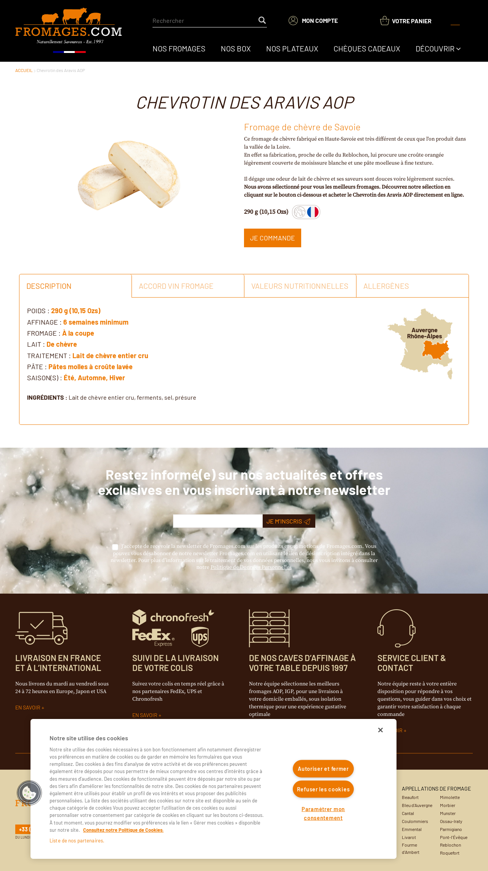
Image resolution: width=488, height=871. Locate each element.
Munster (448, 813)
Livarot (409, 837)
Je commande (272, 238)
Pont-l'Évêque (453, 837)
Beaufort (410, 797)
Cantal (408, 813)
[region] (213, 789)
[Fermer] (380, 730)
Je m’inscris (288, 521)
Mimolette (450, 797)
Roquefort (449, 852)
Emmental (412, 829)
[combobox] (209, 20)
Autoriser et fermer (323, 768)
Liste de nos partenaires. (77, 840)
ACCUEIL (24, 70)
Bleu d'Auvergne (417, 805)
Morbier (447, 805)
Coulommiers (415, 821)
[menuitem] (178, 48)
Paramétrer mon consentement (323, 813)
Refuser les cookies (323, 789)
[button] (29, 793)
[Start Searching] (262, 20)
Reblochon (450, 844)
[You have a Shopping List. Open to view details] (406, 21)
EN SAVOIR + (29, 707)
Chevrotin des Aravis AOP (61, 70)
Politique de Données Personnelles (251, 567)
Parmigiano (451, 829)
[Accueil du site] (69, 31)
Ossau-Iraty (451, 821)
